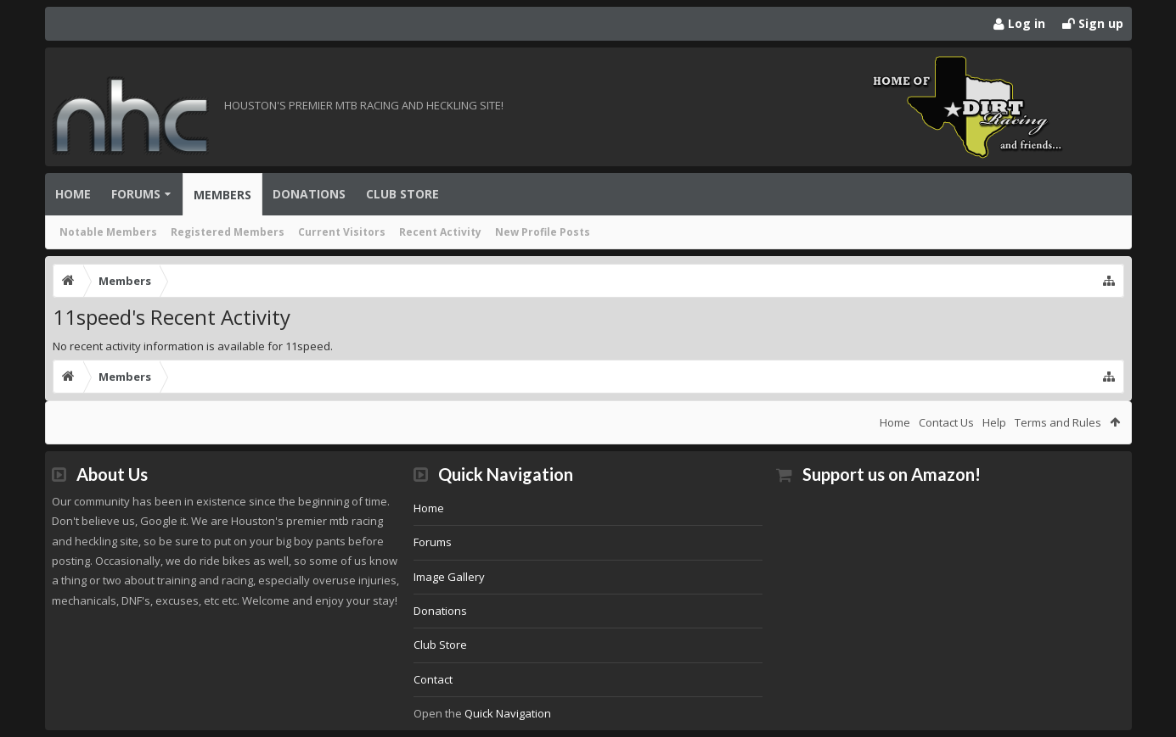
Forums (135, 194)
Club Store (402, 194)
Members (222, 195)
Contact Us (946, 422)
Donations (309, 194)
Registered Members (227, 232)
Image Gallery (449, 576)
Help (994, 422)
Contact (433, 679)
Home (73, 194)
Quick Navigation (507, 713)
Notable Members (108, 232)
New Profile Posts (542, 232)
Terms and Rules (1058, 422)
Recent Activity (440, 232)
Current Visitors (341, 232)
